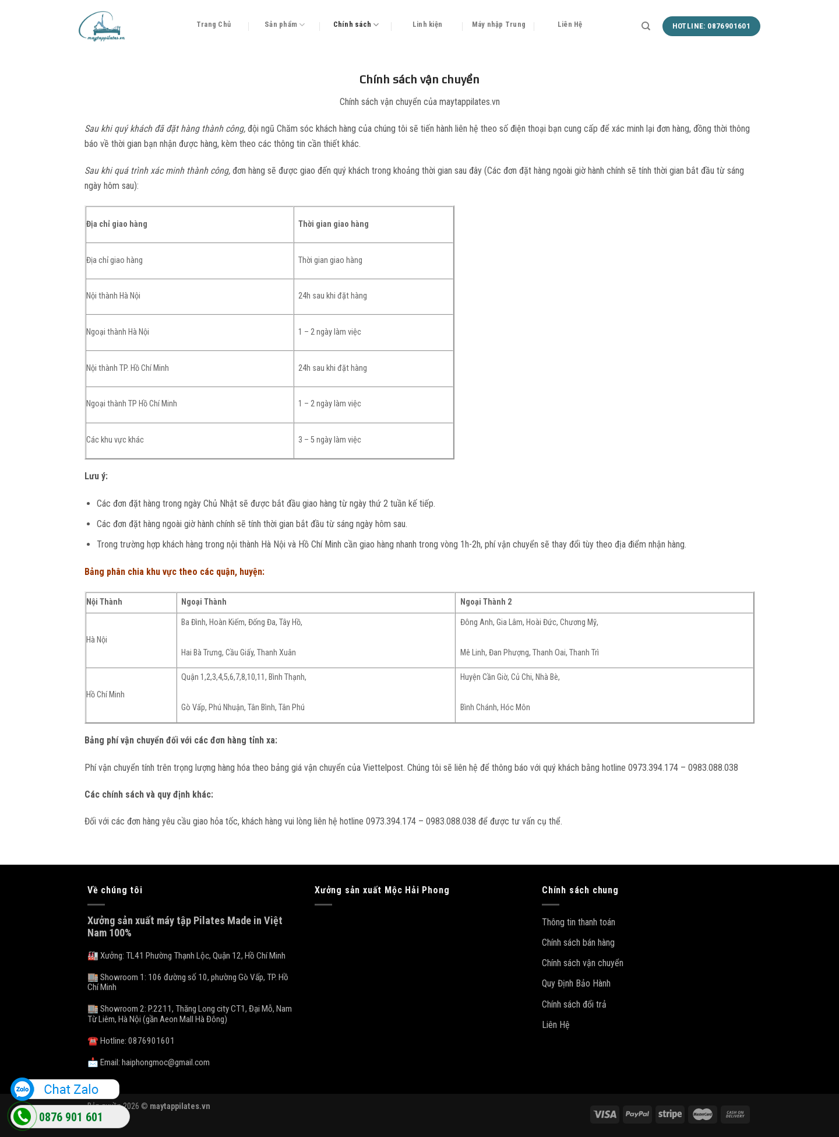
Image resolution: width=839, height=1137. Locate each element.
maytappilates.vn (180, 1106)
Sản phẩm (285, 24)
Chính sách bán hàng (578, 942)
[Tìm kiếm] (645, 26)
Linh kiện (427, 24)
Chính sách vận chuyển (582, 962)
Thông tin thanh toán (578, 922)
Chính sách (356, 24)
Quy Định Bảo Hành (576, 983)
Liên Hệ (570, 24)
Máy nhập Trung (499, 24)
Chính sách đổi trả (574, 1004)
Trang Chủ (213, 24)
